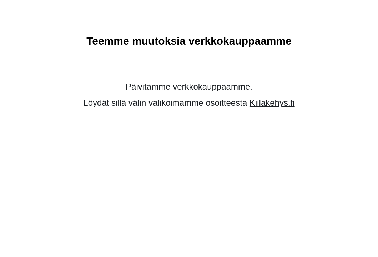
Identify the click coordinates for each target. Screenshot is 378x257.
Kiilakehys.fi (272, 102)
